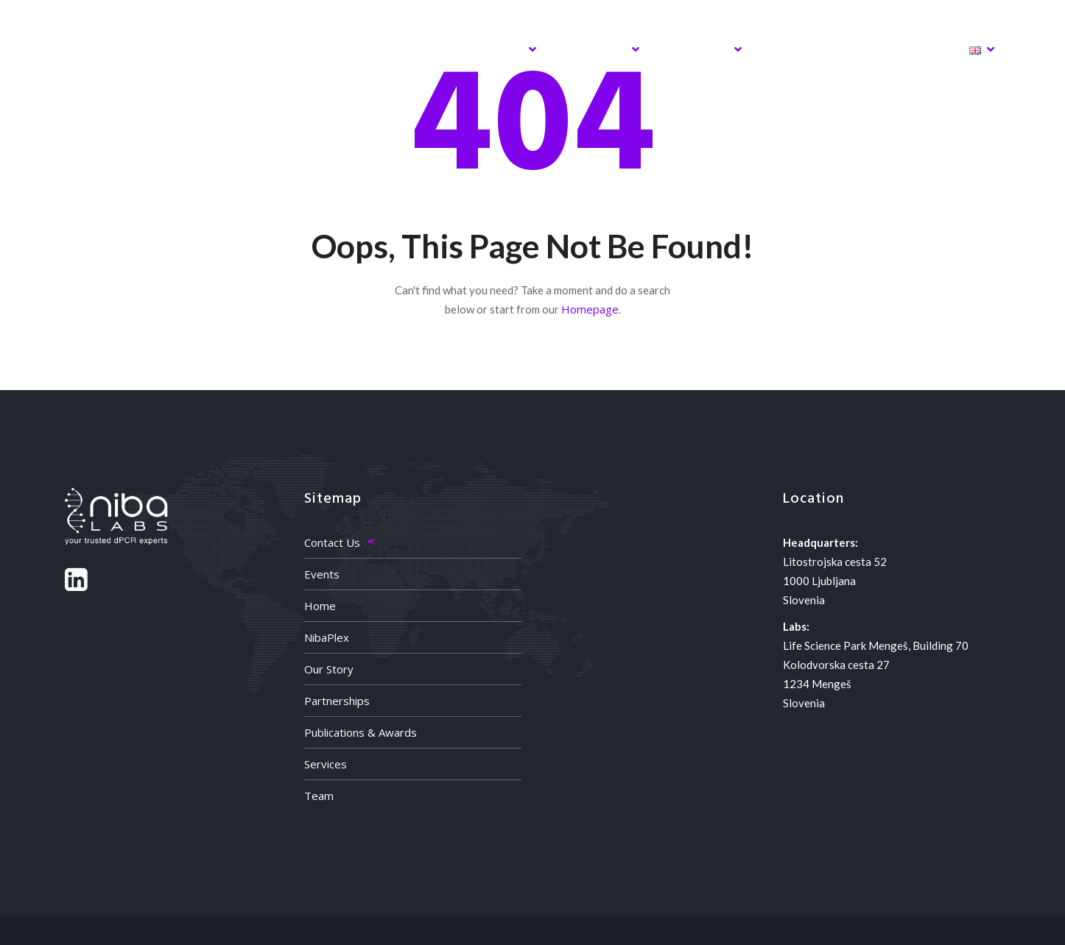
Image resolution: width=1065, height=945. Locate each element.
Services (496, 49)
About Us (596, 49)
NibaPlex (397, 49)
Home (306, 49)
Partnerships (337, 700)
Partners (801, 49)
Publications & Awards (360, 732)
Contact (899, 49)
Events (322, 574)
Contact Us (332, 542)
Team (319, 795)
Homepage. (591, 309)
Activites (699, 49)
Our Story (329, 669)
